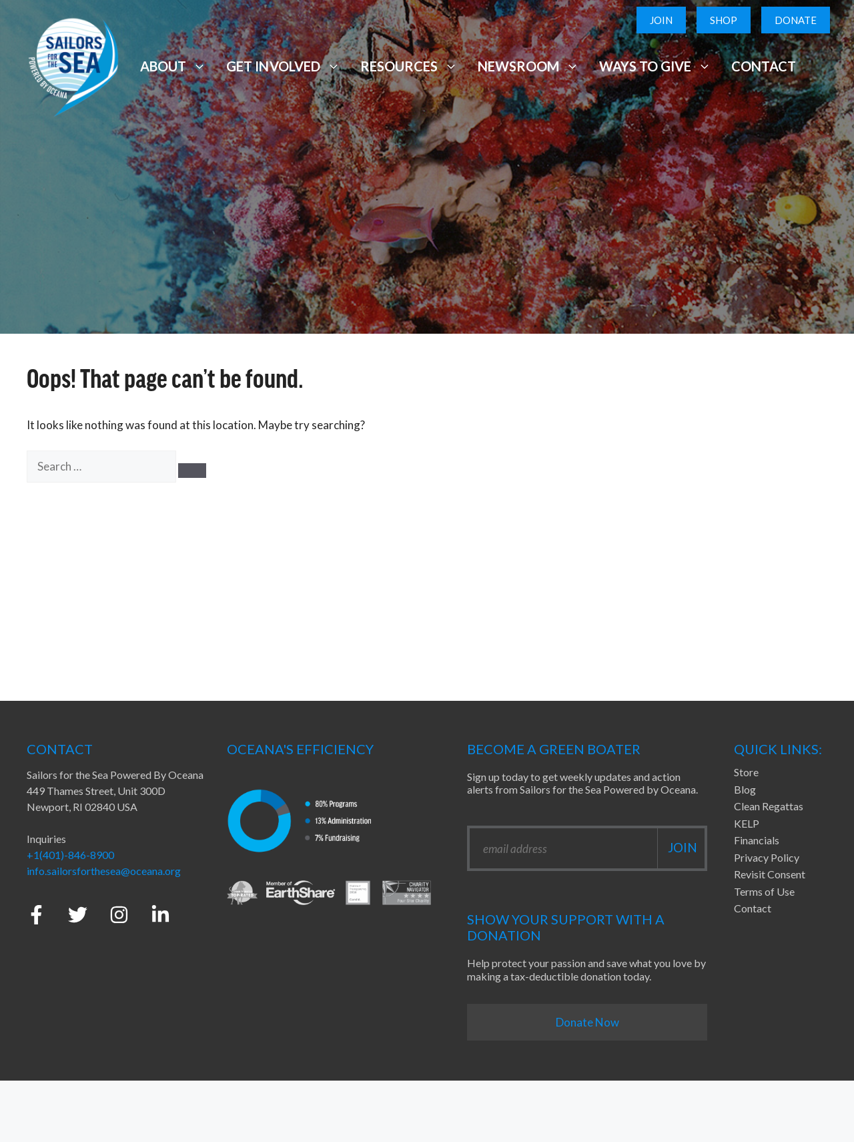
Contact (763, 66)
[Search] (192, 470)
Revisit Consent (769, 874)
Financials (756, 840)
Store (746, 772)
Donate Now (587, 1022)
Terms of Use (764, 891)
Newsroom (528, 66)
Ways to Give (655, 66)
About (173, 66)
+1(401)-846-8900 (70, 854)
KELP (746, 823)
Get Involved (283, 66)
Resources (409, 66)
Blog (745, 789)
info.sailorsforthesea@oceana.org (104, 870)
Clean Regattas (768, 806)
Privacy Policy (766, 857)
